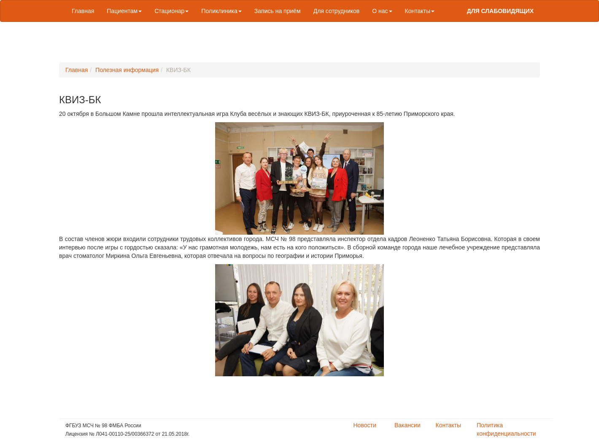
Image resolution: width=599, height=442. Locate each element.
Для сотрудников (336, 11)
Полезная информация (127, 70)
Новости (364, 425)
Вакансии (407, 425)
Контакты (419, 11)
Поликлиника (221, 11)
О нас (382, 11)
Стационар (171, 11)
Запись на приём (277, 11)
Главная (83, 11)
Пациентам (124, 11)
